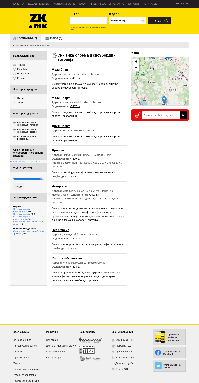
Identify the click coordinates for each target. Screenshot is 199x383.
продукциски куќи (73, 272)
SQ (187, 3)
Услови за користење (24, 375)
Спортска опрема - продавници (22, 210)
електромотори (71, 244)
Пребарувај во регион (25, 346)
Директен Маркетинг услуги (61, 346)
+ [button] (136, 62)
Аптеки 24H (121, 369)
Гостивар (21, 162)
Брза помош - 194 (124, 340)
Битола (13, 162)
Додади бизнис (39, 3)
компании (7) (27, 38)
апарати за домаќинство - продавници (85, 208)
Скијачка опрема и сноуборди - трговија (28, 232)
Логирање (150, 3)
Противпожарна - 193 (127, 351)
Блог (82, 3)
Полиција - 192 (123, 346)
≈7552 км (75, 238)
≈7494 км (75, 266)
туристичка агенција (88, 27)
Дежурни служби (124, 363)
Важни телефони (124, 357)
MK (178, 3)
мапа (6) (56, 38)
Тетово (37, 161)
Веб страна (52, 340)
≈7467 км (75, 106)
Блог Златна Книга (56, 351)
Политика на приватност (26, 369)
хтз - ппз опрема (91, 244)
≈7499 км (75, 158)
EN (182, 3)
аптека (102, 27)
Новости (17, 351)
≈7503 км (94, 194)
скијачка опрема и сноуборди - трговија (86, 112)
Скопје (30, 161)
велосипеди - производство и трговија (101, 216)
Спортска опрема (24, 214)
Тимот (16, 363)
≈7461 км (75, 78)
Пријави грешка (21, 357)
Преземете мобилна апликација (173, 337)
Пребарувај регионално (107, 3)
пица (72, 29)
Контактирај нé (65, 3)
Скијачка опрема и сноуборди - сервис (28, 222)
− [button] (136, 68)
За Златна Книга (22, 340)
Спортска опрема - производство (22, 217)
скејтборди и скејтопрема (78, 172)
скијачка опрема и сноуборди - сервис (85, 83)
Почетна (18, 3)
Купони (133, 3)
